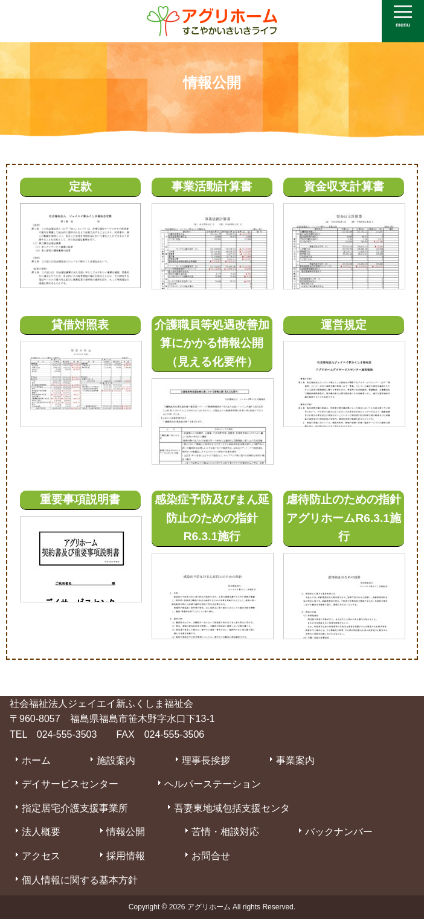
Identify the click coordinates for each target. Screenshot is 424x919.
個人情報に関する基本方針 (80, 880)
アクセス (41, 856)
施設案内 (116, 760)
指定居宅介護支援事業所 (75, 808)
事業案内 (295, 760)
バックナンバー (339, 832)
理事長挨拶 (206, 760)
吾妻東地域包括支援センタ (232, 808)
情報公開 (125, 832)
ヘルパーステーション (212, 784)
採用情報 (125, 856)
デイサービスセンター (70, 784)
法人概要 (41, 832)
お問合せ (210, 856)
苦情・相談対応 (225, 832)
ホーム (36, 760)
